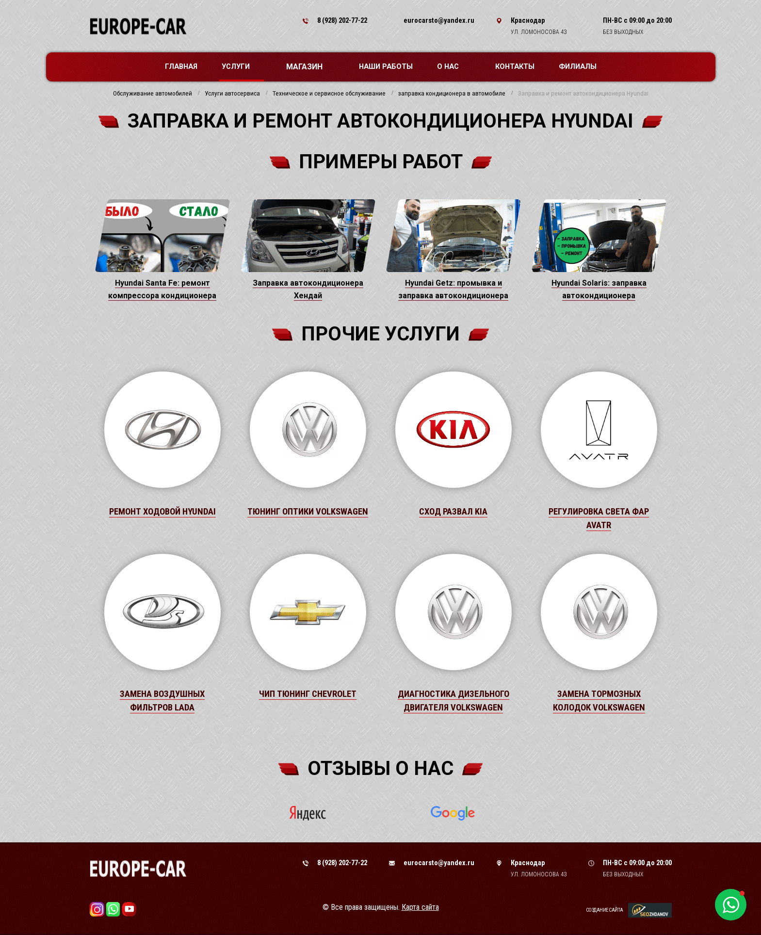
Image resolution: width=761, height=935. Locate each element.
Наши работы (386, 66)
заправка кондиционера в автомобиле (451, 93)
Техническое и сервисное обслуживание (329, 93)
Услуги (240, 66)
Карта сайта (420, 907)
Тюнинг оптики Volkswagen (307, 511)
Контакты (514, 66)
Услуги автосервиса (232, 93)
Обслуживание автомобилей (152, 93)
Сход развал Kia (453, 511)
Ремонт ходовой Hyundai (162, 511)
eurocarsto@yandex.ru (439, 20)
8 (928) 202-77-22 (342, 20)
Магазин (309, 66)
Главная (181, 66)
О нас (453, 66)
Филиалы (578, 66)
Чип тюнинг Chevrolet (307, 694)
